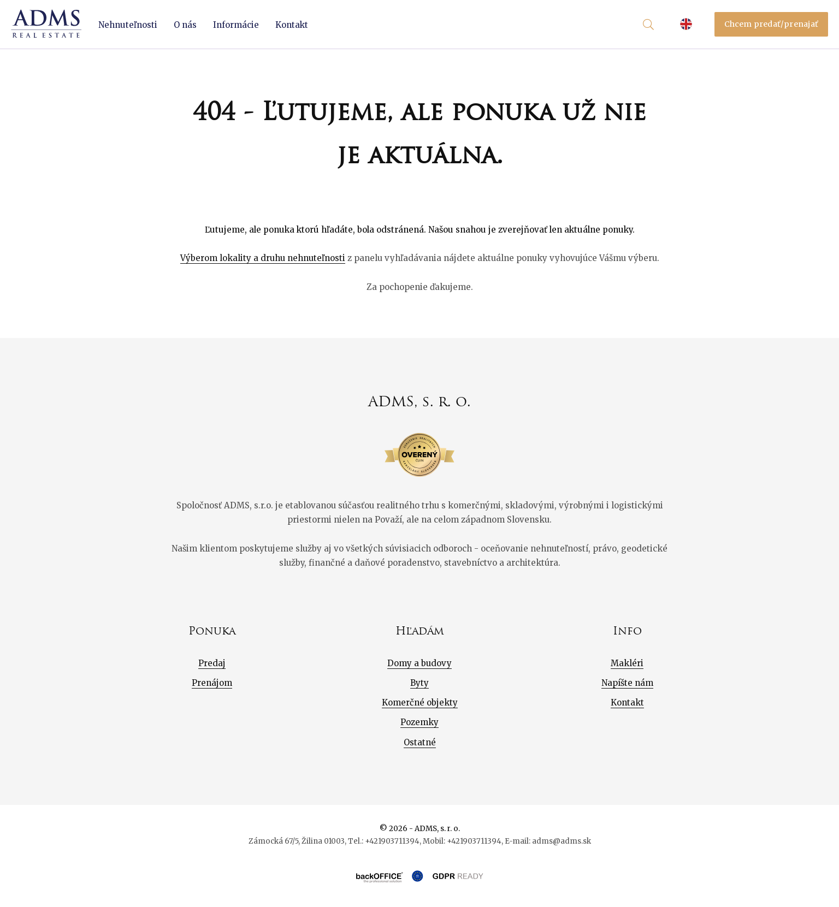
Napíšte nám (627, 683)
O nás (185, 25)
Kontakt (291, 25)
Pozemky (419, 722)
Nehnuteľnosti (127, 25)
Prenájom (212, 683)
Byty (419, 683)
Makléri (627, 663)
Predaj (212, 663)
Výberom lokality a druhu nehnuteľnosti (262, 258)
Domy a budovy (419, 663)
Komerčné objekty (420, 702)
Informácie (236, 25)
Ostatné (420, 742)
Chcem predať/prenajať (771, 24)
